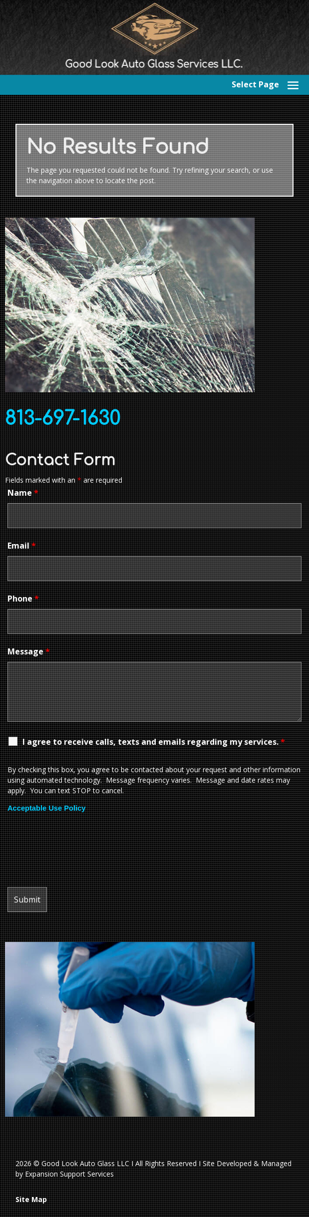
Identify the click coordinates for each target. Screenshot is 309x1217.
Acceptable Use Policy (46, 808)
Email (21, 545)
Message (28, 651)
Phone (23, 598)
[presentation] (83, 850)
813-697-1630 (62, 418)
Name (22, 492)
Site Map (31, 1199)
